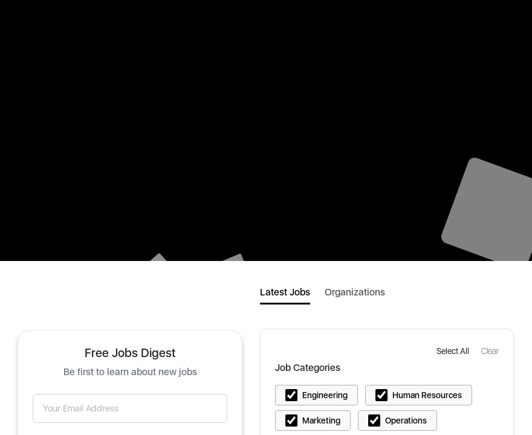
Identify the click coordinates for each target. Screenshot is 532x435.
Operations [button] (406, 420)
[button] (454, 350)
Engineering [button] (325, 395)
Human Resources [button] (427, 395)
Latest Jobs (285, 292)
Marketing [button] (321, 420)
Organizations (355, 292)
